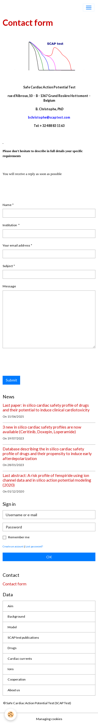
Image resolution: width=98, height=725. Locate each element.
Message (9, 286)
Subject (8, 266)
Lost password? (34, 546)
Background (16, 616)
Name (7, 205)
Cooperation (17, 679)
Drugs (12, 648)
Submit (11, 380)
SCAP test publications (23, 637)
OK (49, 557)
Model (12, 627)
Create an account (13, 546)
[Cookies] (10, 714)
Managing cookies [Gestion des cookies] (49, 719)
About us (14, 690)
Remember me (19, 537)
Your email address (16, 245)
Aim (10, 606)
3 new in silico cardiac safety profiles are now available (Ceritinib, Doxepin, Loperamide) (42, 429)
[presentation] (42, 362)
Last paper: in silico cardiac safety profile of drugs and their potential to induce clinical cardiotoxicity (46, 407)
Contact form (14, 583)
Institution (10, 225)
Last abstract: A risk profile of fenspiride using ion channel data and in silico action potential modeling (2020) (47, 480)
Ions (11, 669)
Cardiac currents (20, 659)
